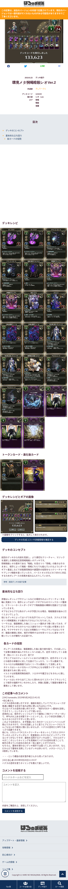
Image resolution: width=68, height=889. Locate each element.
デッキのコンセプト (15, 130)
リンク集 (7, 869)
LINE (42, 65)
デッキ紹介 (42, 885)
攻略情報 (7, 847)
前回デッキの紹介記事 (17, 582)
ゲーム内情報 (9, 861)
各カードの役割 (14, 138)
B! (59, 65)
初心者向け (8, 854)
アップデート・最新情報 (14, 840)
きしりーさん (41, 89)
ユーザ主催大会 (25, 885)
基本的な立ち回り (14, 135)
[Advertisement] (34, 183)
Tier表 (8, 885)
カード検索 (59, 885)
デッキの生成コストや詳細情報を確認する (34, 539)
